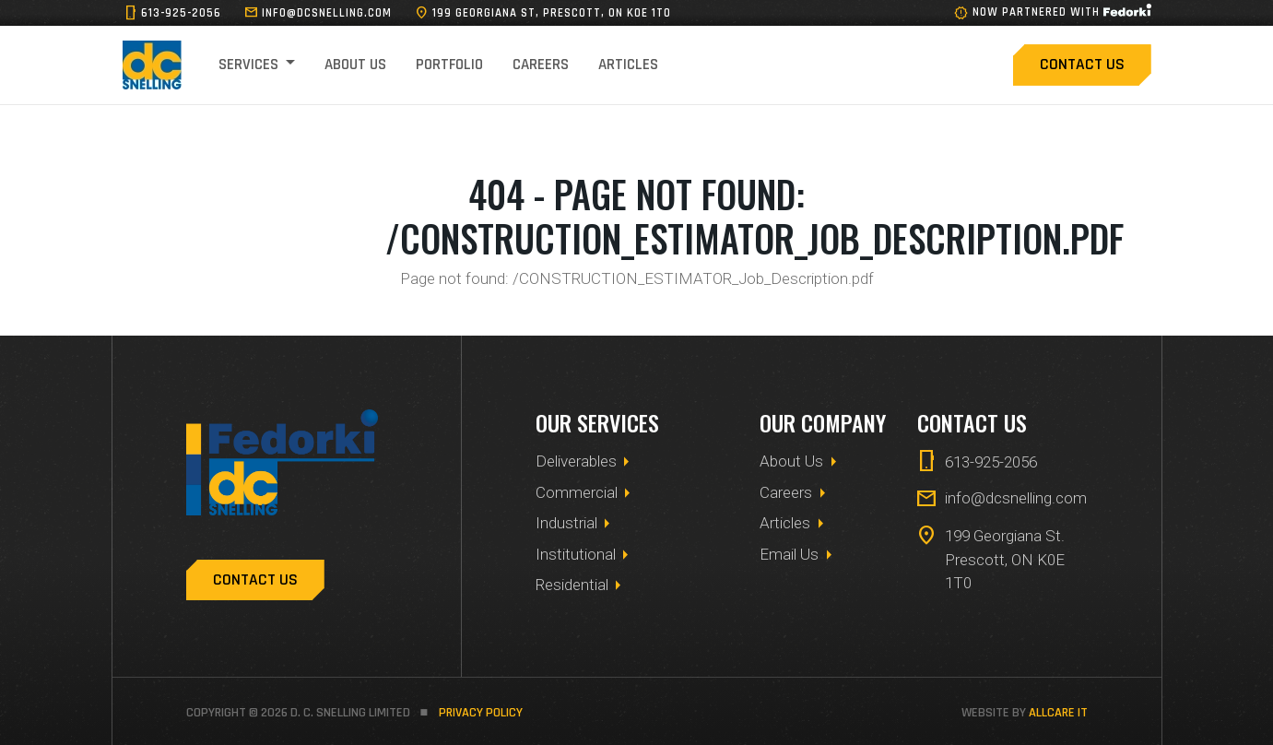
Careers (541, 64)
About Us (355, 64)
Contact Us (1082, 64)
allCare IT (1058, 712)
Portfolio (449, 64)
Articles (628, 64)
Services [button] (250, 64)
